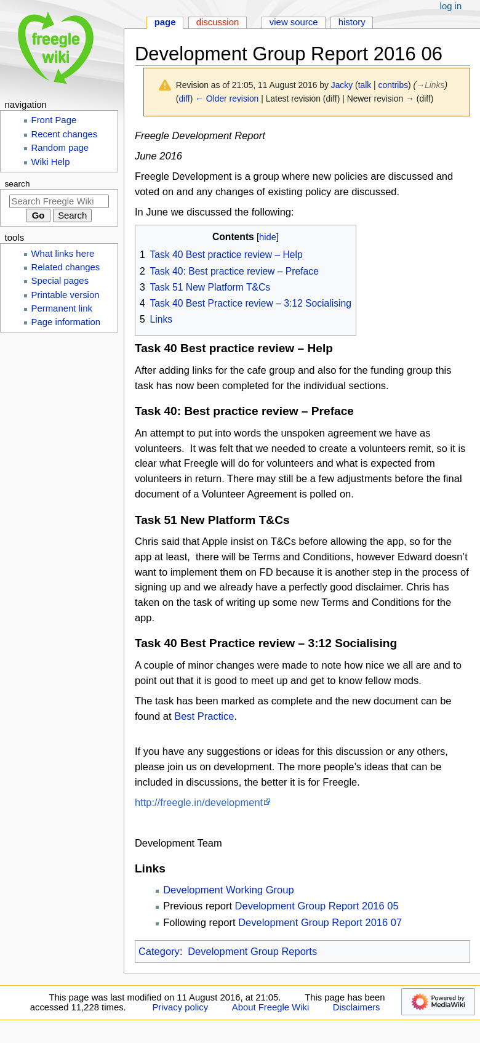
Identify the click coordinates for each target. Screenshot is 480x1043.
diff (184, 98)
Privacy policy (180, 1007)
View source (294, 22)
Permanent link (61, 308)
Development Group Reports (252, 951)
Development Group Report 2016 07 (320, 922)
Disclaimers (356, 1007)
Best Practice (204, 716)
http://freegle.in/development (199, 802)
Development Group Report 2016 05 (317, 905)
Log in (451, 6)
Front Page (54, 120)
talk (365, 85)
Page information (66, 322)
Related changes (65, 267)
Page (165, 22)
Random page (60, 148)
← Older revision (226, 98)
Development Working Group (228, 889)
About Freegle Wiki (270, 1007)
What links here (63, 254)
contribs (393, 85)
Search (17, 183)
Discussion (217, 22)
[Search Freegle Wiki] (59, 201)
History (352, 22)
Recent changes (64, 134)
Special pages (60, 281)
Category (159, 951)
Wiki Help (50, 162)
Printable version (65, 295)
